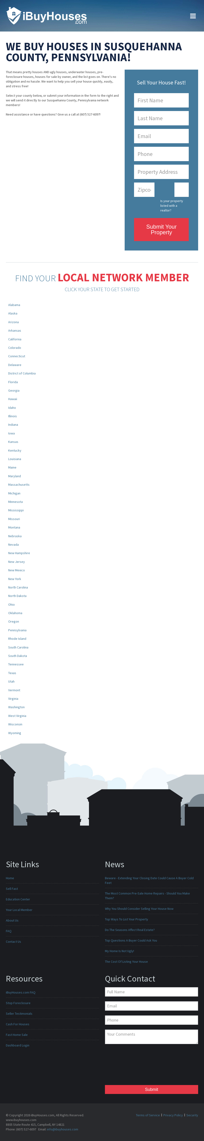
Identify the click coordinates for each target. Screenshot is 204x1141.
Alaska (12, 313)
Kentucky (14, 450)
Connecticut (16, 356)
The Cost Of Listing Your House (126, 961)
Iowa (11, 433)
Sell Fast (12, 889)
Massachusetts (19, 484)
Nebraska (15, 536)
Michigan (14, 493)
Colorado (14, 348)
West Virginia (17, 716)
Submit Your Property (161, 229)
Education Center (18, 899)
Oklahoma (15, 613)
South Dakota (17, 656)
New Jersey (16, 562)
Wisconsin (15, 724)
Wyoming (14, 733)
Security (192, 1115)
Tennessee (16, 664)
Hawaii (12, 399)
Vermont (14, 690)
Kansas (13, 442)
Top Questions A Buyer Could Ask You (131, 940)
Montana (14, 527)
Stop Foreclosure (18, 1003)
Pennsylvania (17, 630)
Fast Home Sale (17, 1035)
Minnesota (15, 502)
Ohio (11, 604)
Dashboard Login (17, 1045)
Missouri (14, 519)
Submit (151, 1089)
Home (10, 878)
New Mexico (16, 570)
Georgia (13, 390)
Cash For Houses (17, 1024)
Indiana (13, 424)
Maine (12, 467)
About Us (12, 920)
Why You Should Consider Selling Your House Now (139, 908)
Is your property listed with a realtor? (171, 205)
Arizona (13, 322)
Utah (11, 681)
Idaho (12, 408)
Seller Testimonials (19, 1013)
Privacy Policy (173, 1115)
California (14, 339)
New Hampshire (19, 553)
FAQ (9, 931)
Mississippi (16, 510)
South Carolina (18, 647)
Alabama (14, 305)
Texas (12, 673)
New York (14, 579)
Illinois (12, 416)
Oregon (13, 621)
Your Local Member (19, 910)
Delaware (14, 365)
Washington (16, 707)
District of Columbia (22, 373)
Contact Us (13, 941)
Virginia (13, 698)
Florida (13, 382)
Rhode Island (17, 638)
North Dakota (17, 596)
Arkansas (14, 330)
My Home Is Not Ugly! (119, 951)
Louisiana (14, 459)
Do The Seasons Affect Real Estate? (130, 930)
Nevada (13, 544)
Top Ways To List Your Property (126, 919)
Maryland (14, 476)
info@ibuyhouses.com (62, 1129)
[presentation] (124, 1066)
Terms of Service (148, 1115)
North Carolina (18, 587)
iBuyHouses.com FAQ (20, 992)
